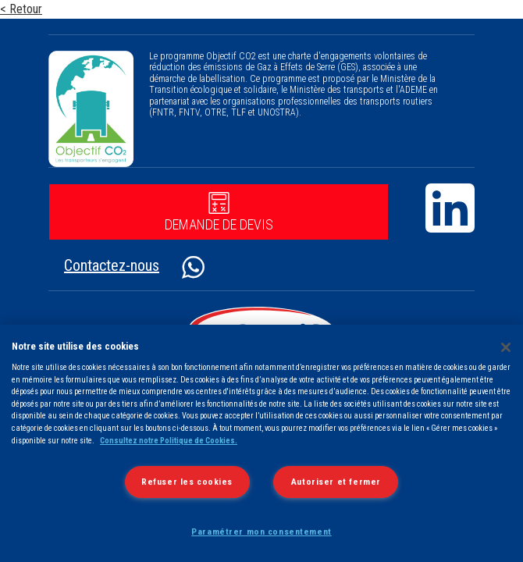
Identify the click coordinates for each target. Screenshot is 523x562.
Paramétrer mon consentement (261, 531)
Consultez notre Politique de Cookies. (168, 441)
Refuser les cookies (187, 481)
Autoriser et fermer (336, 481)
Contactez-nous (111, 265)
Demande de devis (219, 212)
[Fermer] (506, 347)
